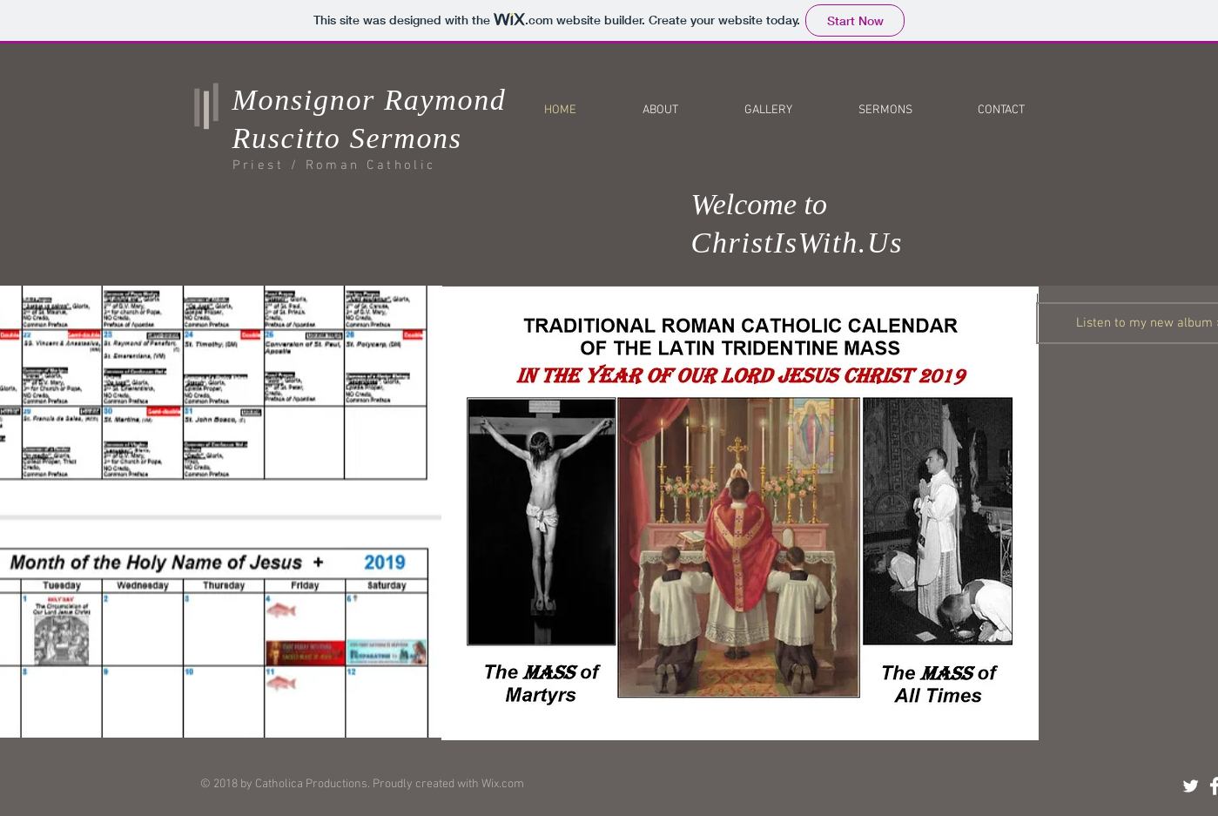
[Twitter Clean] (1190, 786)
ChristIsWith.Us (797, 242)
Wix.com (502, 784)
